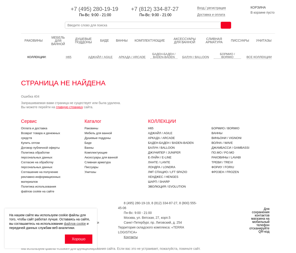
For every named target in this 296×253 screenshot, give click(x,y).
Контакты (131, 237)
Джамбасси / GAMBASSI (230, 147)
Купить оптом (30, 143)
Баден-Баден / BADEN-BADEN (171, 143)
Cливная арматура (214, 40)
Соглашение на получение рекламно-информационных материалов (40, 176)
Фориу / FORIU (222, 167)
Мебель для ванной (58, 41)
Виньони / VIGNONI (226, 138)
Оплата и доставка (34, 128)
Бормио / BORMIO (225, 128)
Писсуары (240, 40)
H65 (151, 128)
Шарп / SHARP (159, 181)
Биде (104, 40)
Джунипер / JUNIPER (164, 152)
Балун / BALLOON (161, 147)
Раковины (33, 40)
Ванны (122, 40)
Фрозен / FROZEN (225, 172)
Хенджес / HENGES (163, 177)
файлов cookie (75, 223)
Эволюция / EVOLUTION (167, 186)
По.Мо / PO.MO (222, 152)
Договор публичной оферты (40, 147)
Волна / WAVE (222, 143)
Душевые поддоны (83, 40)
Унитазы (264, 40)
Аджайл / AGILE (160, 133)
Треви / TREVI (222, 162)
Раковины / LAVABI (226, 157)
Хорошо (78, 239)
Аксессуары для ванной (185, 40)
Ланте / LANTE (159, 162)
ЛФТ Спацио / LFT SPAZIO (167, 172)
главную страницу (69, 107)
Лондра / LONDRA (161, 167)
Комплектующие (150, 40)
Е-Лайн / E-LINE (160, 157)
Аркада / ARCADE (161, 138)
